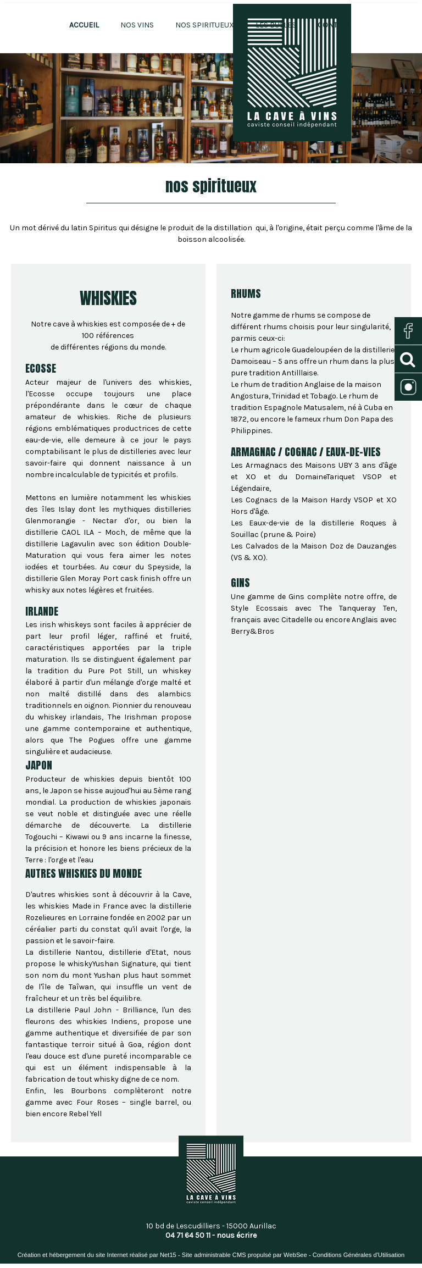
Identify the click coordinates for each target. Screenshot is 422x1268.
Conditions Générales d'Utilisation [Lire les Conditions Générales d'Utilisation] (359, 1255)
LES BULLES (276, 25)
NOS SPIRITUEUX (204, 25)
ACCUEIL (84, 25)
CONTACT (334, 25)
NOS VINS (137, 25)
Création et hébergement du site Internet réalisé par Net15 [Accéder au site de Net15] (97, 1255)
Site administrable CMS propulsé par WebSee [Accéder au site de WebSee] (244, 1255)
